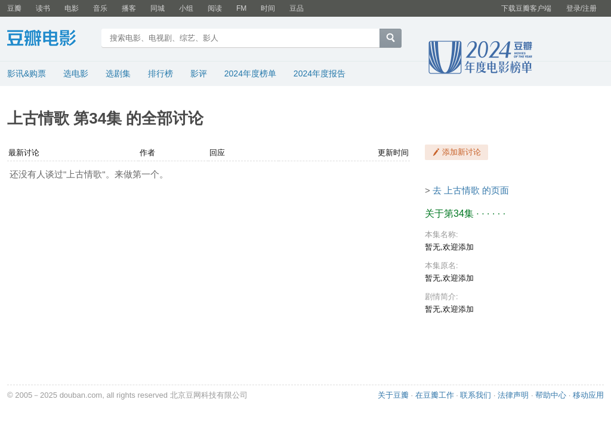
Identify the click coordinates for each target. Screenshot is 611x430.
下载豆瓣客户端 (526, 8)
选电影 (75, 73)
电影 (71, 8)
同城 (157, 8)
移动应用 (588, 395)
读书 (43, 8)
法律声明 (513, 395)
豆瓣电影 (50, 39)
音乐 (100, 8)
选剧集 (118, 73)
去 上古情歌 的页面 (471, 190)
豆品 (296, 8)
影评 (198, 73)
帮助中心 (550, 395)
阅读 (215, 8)
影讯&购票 (26, 73)
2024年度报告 (319, 73)
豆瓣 (14, 8)
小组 (186, 8)
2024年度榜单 (250, 73)
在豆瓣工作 (434, 395)
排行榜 (160, 73)
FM (241, 8)
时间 (268, 8)
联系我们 (475, 395)
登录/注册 (581, 8)
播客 (129, 8)
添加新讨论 (461, 152)
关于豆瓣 (393, 395)
